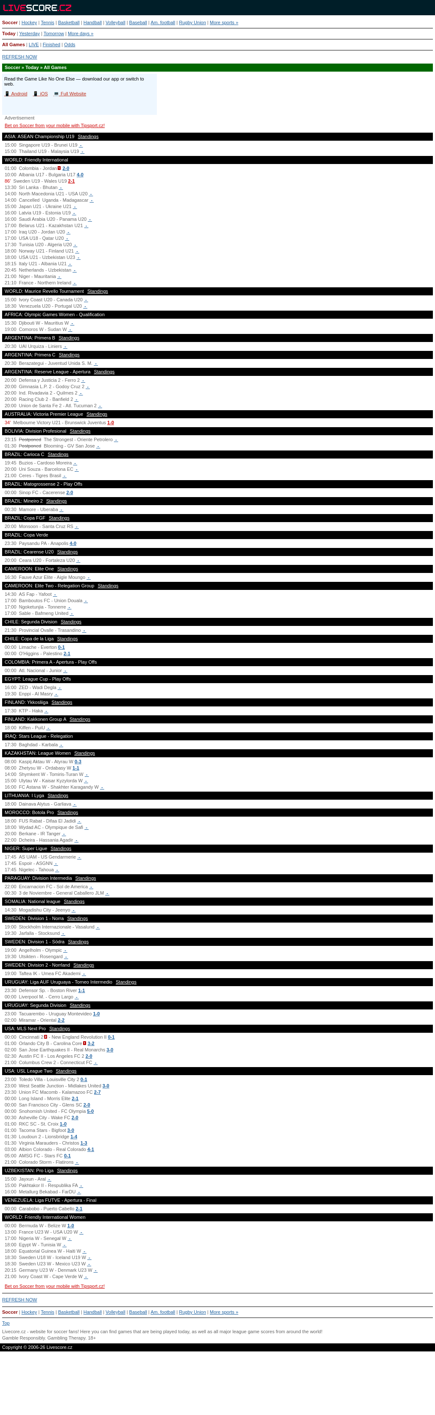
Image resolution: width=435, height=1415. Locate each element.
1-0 (110, 422)
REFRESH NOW (19, 56)
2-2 (61, 1020)
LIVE (34, 44)
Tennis (47, 22)
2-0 (65, 168)
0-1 (61, 647)
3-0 (109, 1049)
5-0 (90, 1111)
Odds (69, 44)
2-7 (97, 1092)
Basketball (69, 22)
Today (9, 33)
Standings (88, 136)
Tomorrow (54, 33)
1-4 (73, 1136)
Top (6, 1323)
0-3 (78, 761)
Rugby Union (192, 22)
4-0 (80, 174)
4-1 (90, 1149)
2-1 (71, 180)
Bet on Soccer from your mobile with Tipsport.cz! (55, 125)
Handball (93, 22)
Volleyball (115, 22)
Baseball (138, 22)
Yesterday (29, 33)
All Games (13, 44)
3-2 (91, 1043)
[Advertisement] (217, 1387)
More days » (81, 33)
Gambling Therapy (66, 1337)
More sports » (224, 22)
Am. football (163, 22)
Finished (52, 44)
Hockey (29, 22)
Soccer (10, 22)
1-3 (84, 1142)
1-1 (75, 767)
